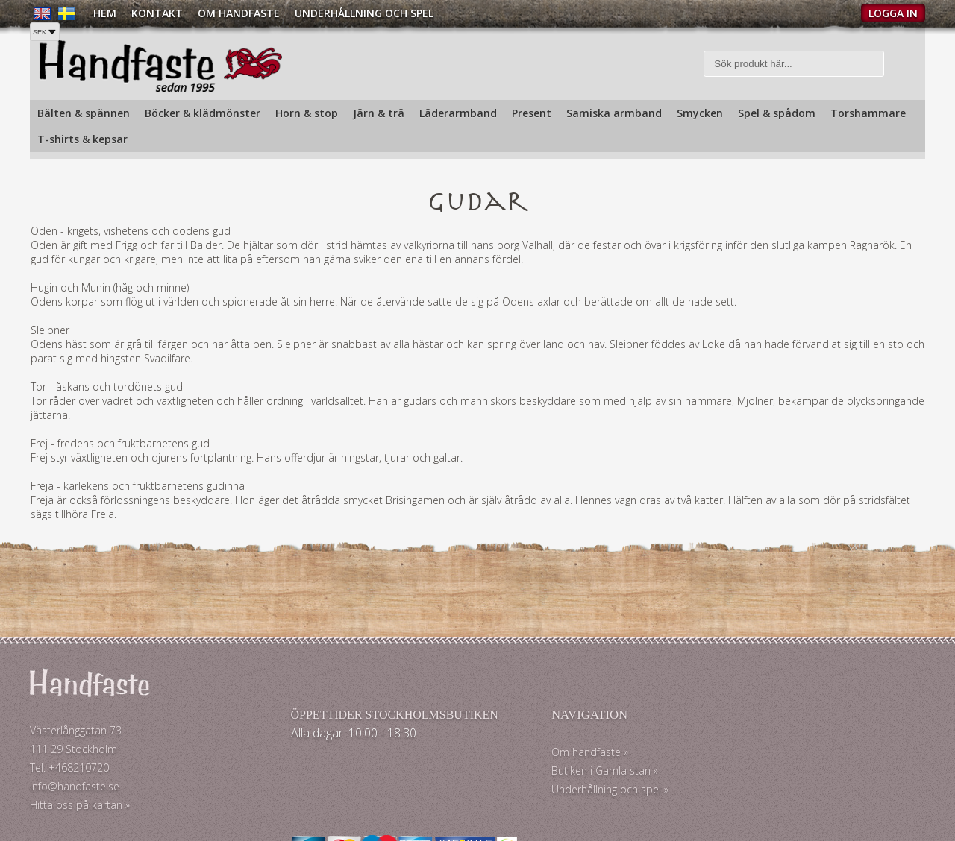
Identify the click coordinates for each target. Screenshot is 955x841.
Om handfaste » (522, 755)
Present (531, 113)
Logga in (893, 13)
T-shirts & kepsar (82, 139)
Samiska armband (614, 113)
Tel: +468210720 (69, 770)
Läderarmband (458, 113)
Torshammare (868, 113)
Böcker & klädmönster (202, 113)
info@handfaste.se (74, 789)
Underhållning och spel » (542, 792)
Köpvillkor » (746, 793)
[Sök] (794, 65)
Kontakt (157, 13)
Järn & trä (378, 113)
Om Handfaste (239, 13)
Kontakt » (741, 739)
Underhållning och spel (364, 13)
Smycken (700, 113)
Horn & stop (306, 113)
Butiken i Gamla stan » (537, 773)
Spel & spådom (776, 113)
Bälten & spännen (83, 113)
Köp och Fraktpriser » (770, 766)
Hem (104, 13)
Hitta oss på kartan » (80, 808)
